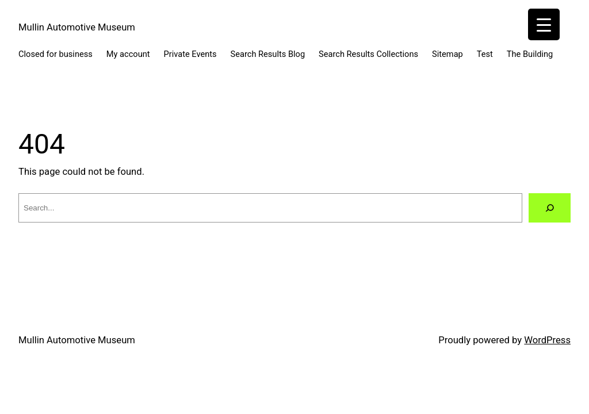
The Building (530, 54)
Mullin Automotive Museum (76, 27)
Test (485, 54)
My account (128, 54)
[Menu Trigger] (544, 24)
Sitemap (447, 54)
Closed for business (55, 54)
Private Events (190, 54)
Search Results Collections (368, 54)
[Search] (550, 208)
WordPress (547, 340)
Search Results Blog (268, 54)
